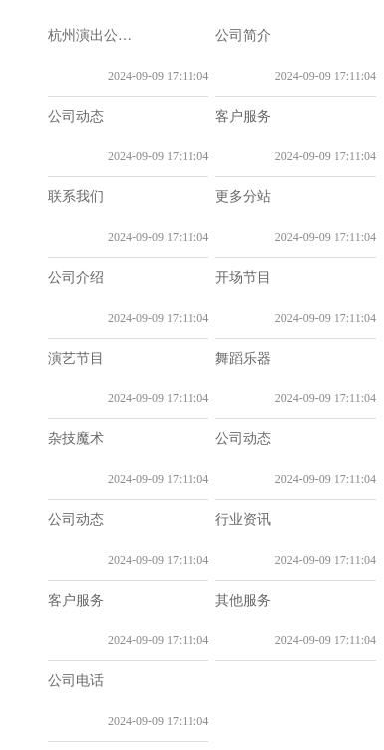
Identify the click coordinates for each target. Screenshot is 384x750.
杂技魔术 (76, 438)
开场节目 (243, 277)
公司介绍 (76, 277)
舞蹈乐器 (243, 358)
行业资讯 (243, 519)
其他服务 (243, 600)
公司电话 (76, 680)
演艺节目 (76, 358)
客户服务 (243, 116)
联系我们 (76, 196)
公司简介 (243, 35)
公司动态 (76, 116)
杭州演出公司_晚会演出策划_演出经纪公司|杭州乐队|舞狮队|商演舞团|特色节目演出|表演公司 (96, 35)
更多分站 (243, 196)
